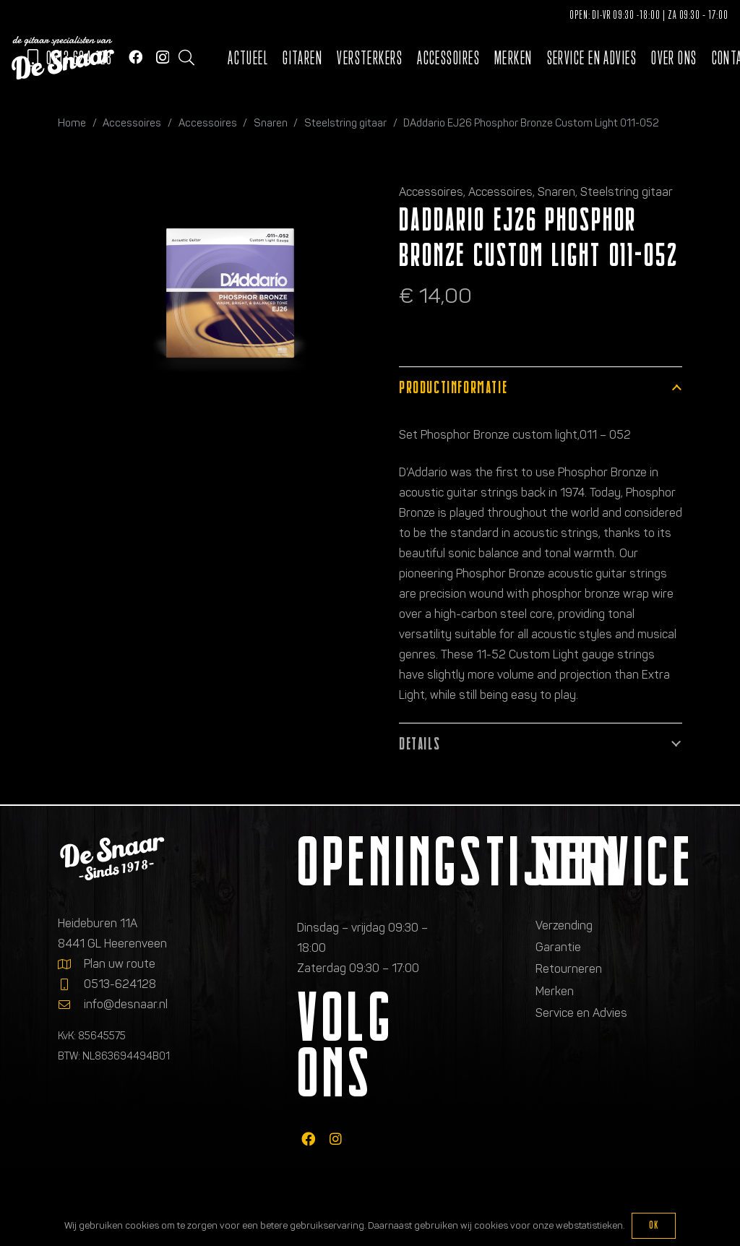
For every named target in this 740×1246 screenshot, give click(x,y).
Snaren (271, 122)
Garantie (558, 947)
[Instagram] (162, 57)
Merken (554, 991)
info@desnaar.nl (126, 1004)
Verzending (564, 925)
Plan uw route (119, 964)
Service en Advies (581, 1013)
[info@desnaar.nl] (71, 1004)
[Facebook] (135, 57)
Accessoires (132, 122)
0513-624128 (120, 984)
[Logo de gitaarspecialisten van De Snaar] (63, 58)
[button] (186, 58)
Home (72, 122)
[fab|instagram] (335, 1139)
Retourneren (568, 969)
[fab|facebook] (308, 1139)
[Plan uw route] (71, 964)
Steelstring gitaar (345, 122)
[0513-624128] (71, 984)
